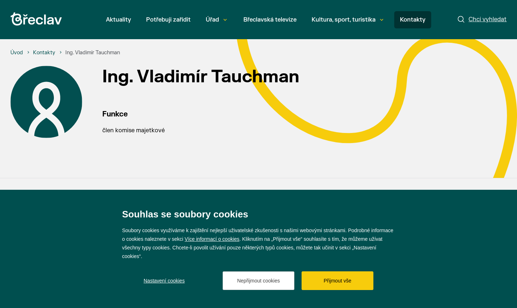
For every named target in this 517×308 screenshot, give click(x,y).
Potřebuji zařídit (168, 19)
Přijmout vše (337, 281)
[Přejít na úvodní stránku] (36, 19)
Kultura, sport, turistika (347, 19)
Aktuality (118, 19)
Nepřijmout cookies (258, 281)
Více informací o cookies (212, 239)
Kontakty (412, 19)
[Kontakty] (44, 53)
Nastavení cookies (164, 281)
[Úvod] (16, 53)
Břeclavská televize (270, 19)
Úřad (216, 19)
